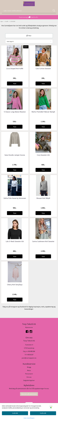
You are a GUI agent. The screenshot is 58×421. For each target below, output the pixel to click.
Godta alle (43, 413)
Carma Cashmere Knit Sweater (43, 241)
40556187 (30, 355)
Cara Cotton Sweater (43, 68)
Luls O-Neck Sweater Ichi (15, 241)
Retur (29, 370)
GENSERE (12, 21)
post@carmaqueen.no (29, 358)
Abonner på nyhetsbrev (29, 394)
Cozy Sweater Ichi (43, 155)
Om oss (29, 377)
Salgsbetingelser (29, 380)
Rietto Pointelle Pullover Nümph (43, 112)
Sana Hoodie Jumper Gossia (15, 155)
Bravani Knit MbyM (43, 198)
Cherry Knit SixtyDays (14, 284)
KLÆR (6, 21)
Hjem (1, 21)
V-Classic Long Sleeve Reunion (15, 112)
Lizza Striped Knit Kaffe (14, 68)
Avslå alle (15, 413)
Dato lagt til (10, 41)
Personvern (29, 374)
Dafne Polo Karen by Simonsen (15, 198)
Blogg (29, 367)
